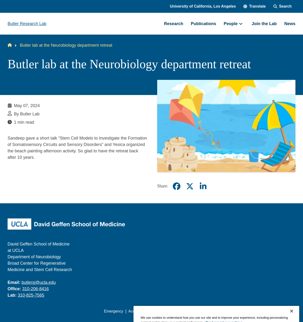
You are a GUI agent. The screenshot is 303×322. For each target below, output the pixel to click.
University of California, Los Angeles (203, 6)
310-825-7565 (31, 295)
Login (250, 311)
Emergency (113, 311)
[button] (254, 6)
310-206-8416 (35, 288)
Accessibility (138, 311)
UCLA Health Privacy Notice (217, 311)
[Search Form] (282, 6)
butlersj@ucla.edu (39, 282)
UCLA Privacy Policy (171, 311)
